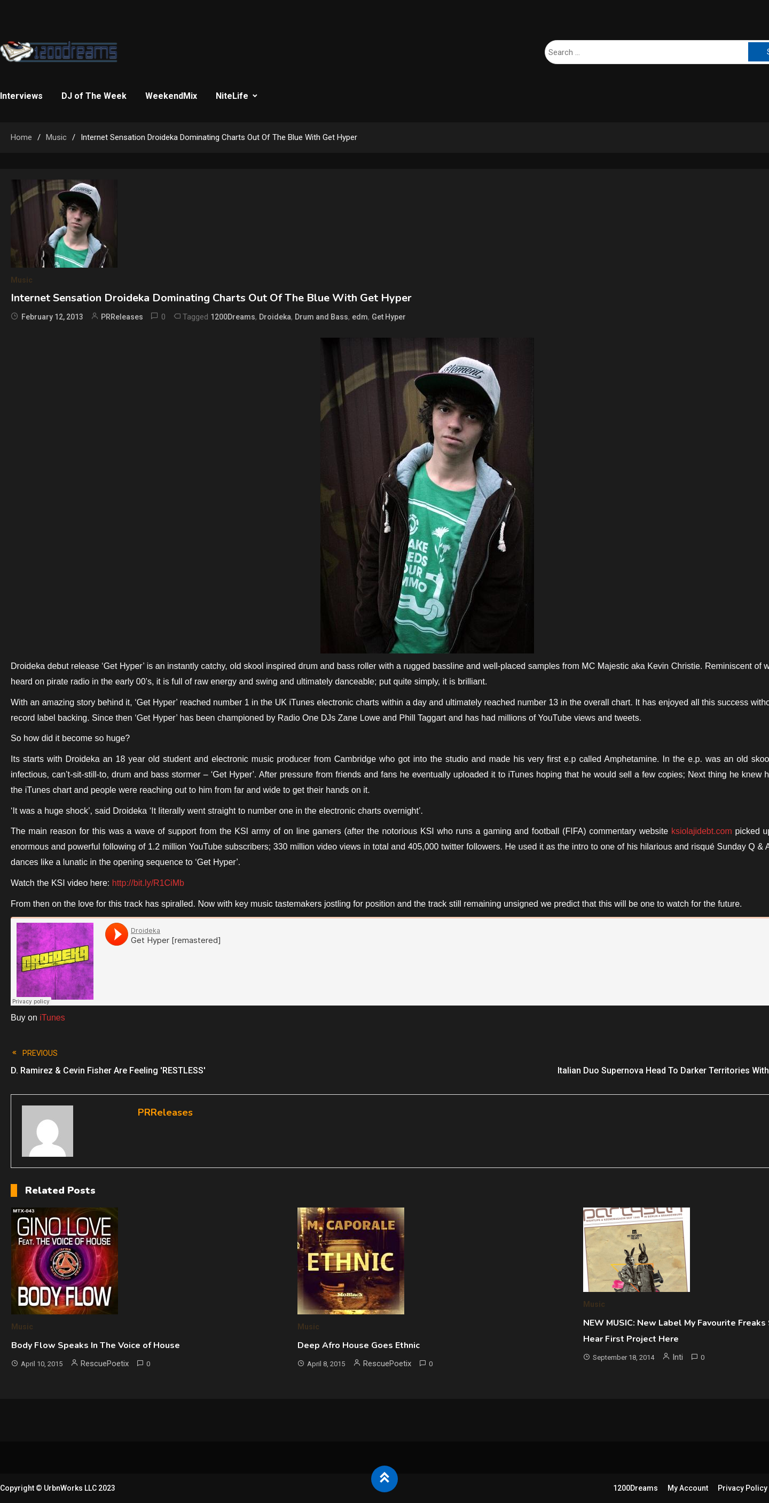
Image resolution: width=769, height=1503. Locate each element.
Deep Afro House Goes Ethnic (358, 1345)
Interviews (21, 96)
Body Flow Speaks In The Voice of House (95, 1345)
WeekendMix (171, 96)
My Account (688, 1488)
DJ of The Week (94, 96)
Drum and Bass (321, 317)
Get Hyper (389, 317)
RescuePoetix (105, 1363)
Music (22, 280)
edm (360, 317)
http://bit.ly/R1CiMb (148, 882)
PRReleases (122, 317)
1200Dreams (232, 317)
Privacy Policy (742, 1488)
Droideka (275, 317)
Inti (677, 1357)
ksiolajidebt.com (701, 831)
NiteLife (232, 96)
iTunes (52, 1017)
